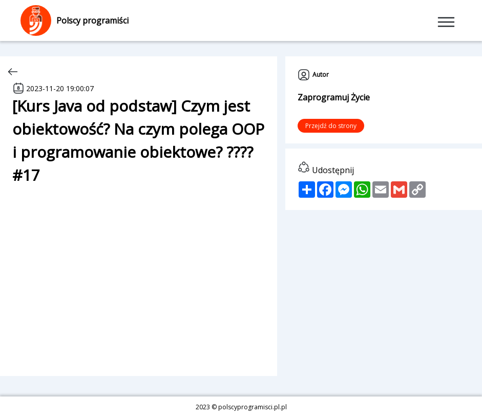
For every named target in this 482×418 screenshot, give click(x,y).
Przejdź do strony (331, 125)
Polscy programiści (74, 20)
